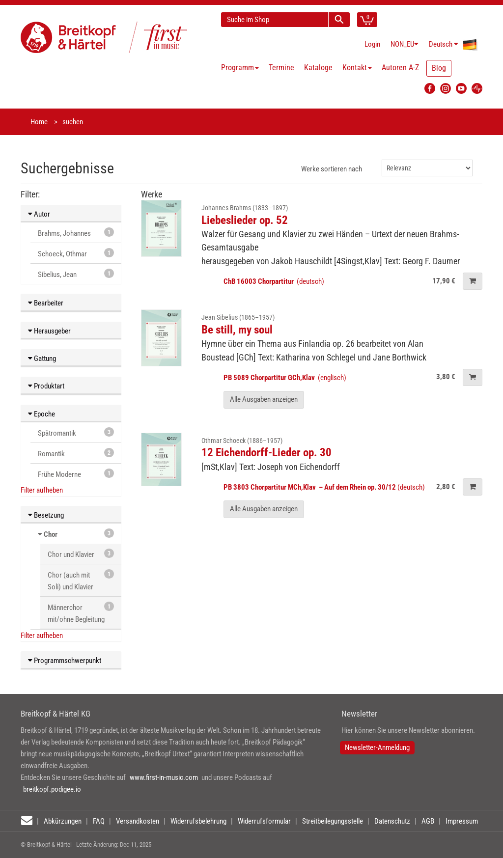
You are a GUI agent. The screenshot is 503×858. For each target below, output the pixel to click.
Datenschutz (392, 821)
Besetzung (46, 515)
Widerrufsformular (264, 821)
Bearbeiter (45, 303)
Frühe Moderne (76, 474)
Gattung (42, 358)
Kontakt (357, 67)
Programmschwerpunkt (64, 660)
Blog (439, 68)
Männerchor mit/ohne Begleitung (81, 613)
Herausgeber (49, 331)
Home (39, 121)
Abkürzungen (63, 821)
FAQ (99, 821)
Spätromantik (76, 432)
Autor (39, 214)
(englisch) (285, 377)
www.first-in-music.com (164, 777)
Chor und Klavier (81, 554)
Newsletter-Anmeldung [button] (377, 747)
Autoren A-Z (400, 67)
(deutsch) (274, 281)
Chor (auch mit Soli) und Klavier (81, 580)
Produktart (46, 386)
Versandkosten (137, 821)
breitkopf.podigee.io (52, 789)
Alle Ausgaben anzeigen (264, 399)
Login (372, 44)
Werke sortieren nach (331, 169)
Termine (281, 67)
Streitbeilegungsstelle (332, 821)
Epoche (41, 414)
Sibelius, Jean (76, 274)
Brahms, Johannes (76, 232)
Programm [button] (240, 67)
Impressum (462, 821)
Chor (50, 534)
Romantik (76, 453)
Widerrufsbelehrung (198, 821)
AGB (427, 821)
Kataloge (318, 67)
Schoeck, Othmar (76, 253)
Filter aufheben (42, 490)
